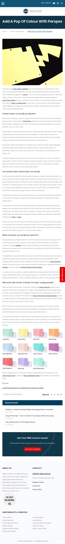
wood (13, 217)
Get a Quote (46, 3)
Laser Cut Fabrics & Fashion (42, 523)
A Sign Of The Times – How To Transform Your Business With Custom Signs (29, 416)
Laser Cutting (6, 517)
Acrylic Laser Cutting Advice (13, 394)
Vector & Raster (28, 541)
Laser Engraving (7, 520)
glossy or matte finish (18, 103)
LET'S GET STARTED (32, 449)
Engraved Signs (7, 526)
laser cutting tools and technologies (45, 296)
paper (19, 217)
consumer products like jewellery (31, 267)
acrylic (25, 95)
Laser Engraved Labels (10, 523)
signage (5, 267)
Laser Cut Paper (38, 526)
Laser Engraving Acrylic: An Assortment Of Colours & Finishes (22, 388)
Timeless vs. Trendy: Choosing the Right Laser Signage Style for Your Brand (29, 409)
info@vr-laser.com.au (41, 473)
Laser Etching (37, 520)
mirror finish (27, 121)
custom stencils (44, 287)
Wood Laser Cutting (9, 531)
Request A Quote (38, 482)
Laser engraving (55, 262)
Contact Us (36, 486)
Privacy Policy (37, 489)
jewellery (18, 245)
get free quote (62, 274)
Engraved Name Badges (10, 528)
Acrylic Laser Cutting (39, 528)
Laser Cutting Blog (17, 31)
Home (4, 31)
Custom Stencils (38, 517)
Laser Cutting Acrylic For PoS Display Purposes (20, 422)
